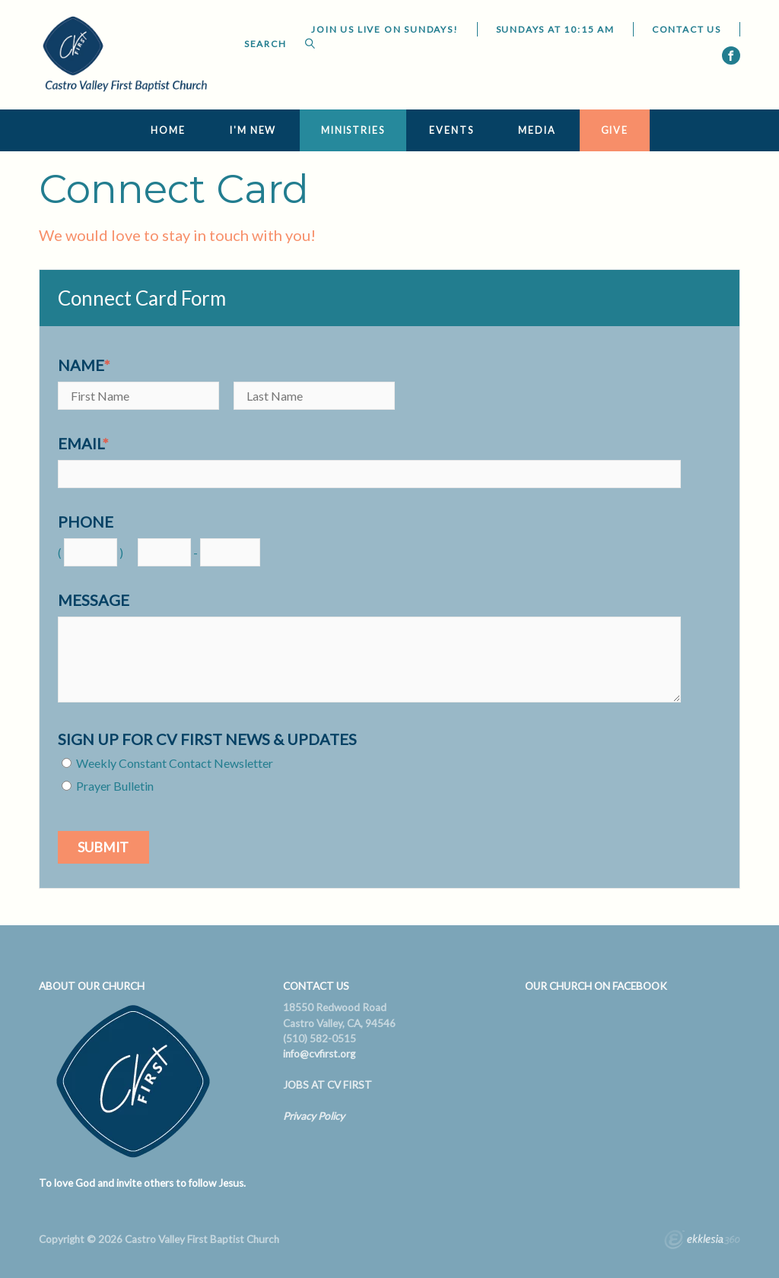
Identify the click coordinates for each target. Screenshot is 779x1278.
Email (83, 443)
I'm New (253, 130)
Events (451, 130)
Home (168, 130)
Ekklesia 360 (702, 1241)
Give (615, 130)
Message (93, 600)
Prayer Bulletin (115, 786)
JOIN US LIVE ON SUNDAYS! (384, 29)
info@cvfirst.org (319, 1054)
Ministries (353, 130)
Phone (85, 521)
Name (84, 365)
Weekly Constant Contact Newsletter (174, 763)
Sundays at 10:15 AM (555, 29)
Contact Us (686, 29)
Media (536, 130)
